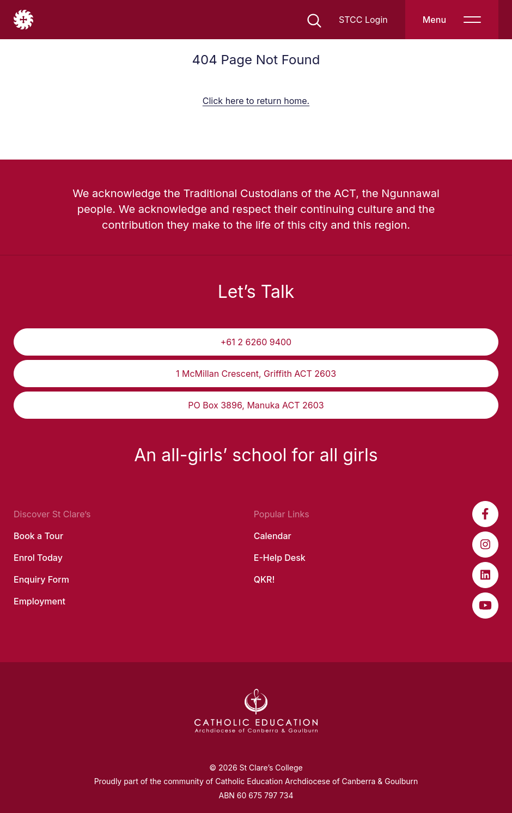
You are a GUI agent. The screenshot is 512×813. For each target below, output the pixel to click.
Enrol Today (38, 557)
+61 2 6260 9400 (256, 342)
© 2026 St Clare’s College (255, 767)
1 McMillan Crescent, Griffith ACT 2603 (256, 373)
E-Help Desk (280, 557)
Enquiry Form (41, 579)
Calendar (272, 535)
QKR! (264, 579)
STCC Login (363, 19)
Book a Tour (38, 535)
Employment (39, 601)
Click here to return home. (256, 100)
